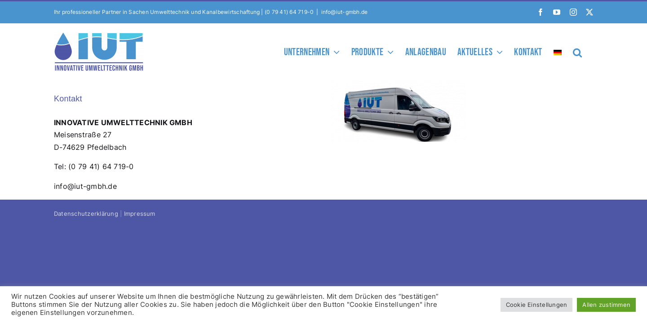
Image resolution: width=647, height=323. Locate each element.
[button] (588, 51)
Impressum (139, 213)
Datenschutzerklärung (86, 213)
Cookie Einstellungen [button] (536, 304)
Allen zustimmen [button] (606, 304)
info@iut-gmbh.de (344, 12)
